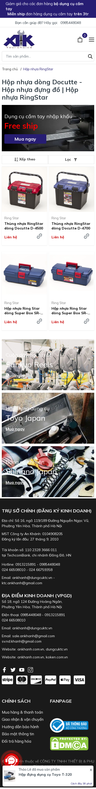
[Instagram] (30, 669)
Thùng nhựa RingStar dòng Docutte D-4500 (23, 225)
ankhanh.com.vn (30, 649)
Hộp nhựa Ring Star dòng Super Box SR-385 (22, 310)
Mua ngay (25, 139)
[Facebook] (5, 669)
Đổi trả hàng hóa (16, 741)
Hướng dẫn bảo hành (20, 726)
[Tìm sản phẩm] (48, 56)
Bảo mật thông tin (18, 733)
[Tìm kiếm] (90, 55)
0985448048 (70, 22)
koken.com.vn (57, 657)
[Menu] (91, 39)
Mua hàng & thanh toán (22, 712)
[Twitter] (13, 669)
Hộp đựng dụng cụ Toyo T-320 (45, 774)
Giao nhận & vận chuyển (23, 719)
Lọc (71, 159)
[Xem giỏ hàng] (80, 39)
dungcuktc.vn (57, 649)
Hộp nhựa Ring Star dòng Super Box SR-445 (69, 310)
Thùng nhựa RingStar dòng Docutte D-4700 (70, 225)
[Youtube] (22, 669)
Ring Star (11, 218)
